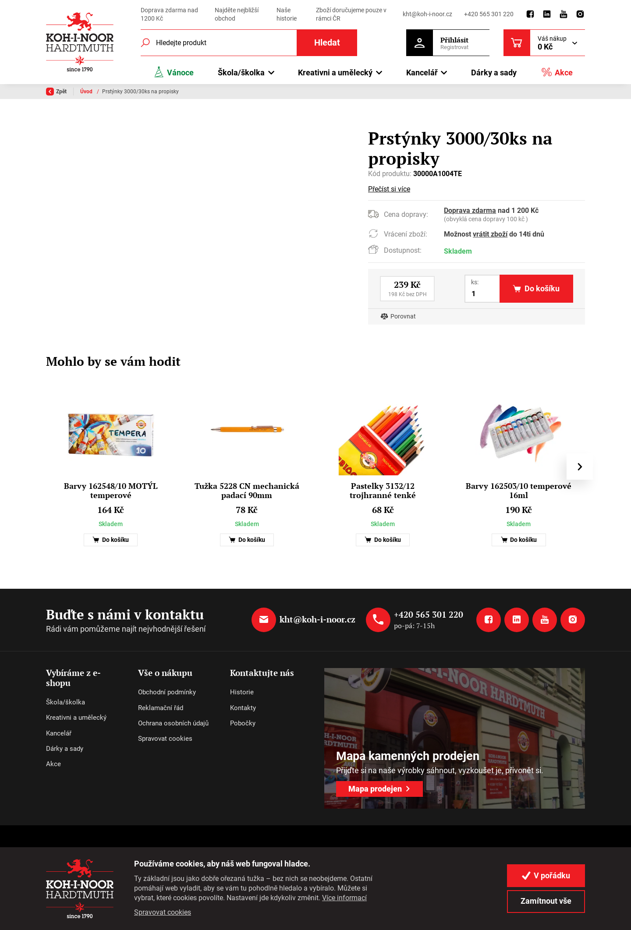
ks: (475, 282)
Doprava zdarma (470, 210)
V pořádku (546, 875)
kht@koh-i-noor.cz (427, 14)
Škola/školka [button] (241, 72)
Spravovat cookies (165, 739)
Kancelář (58, 733)
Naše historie (287, 14)
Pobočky (242, 723)
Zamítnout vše (546, 900)
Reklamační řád (160, 708)
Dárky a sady (494, 72)
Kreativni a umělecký (76, 717)
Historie (242, 692)
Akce (557, 72)
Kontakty (243, 708)
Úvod (87, 91)
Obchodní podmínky (167, 692)
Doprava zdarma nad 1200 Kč (169, 14)
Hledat (327, 43)
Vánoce (173, 72)
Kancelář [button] (422, 72)
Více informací (344, 898)
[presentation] (580, 466)
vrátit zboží (490, 234)
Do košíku (110, 540)
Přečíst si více (389, 189)
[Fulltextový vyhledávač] (249, 42)
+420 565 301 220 (489, 14)
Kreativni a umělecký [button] (335, 72)
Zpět (56, 91)
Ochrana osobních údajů (173, 723)
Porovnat (403, 316)
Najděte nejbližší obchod (237, 14)
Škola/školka (65, 702)
